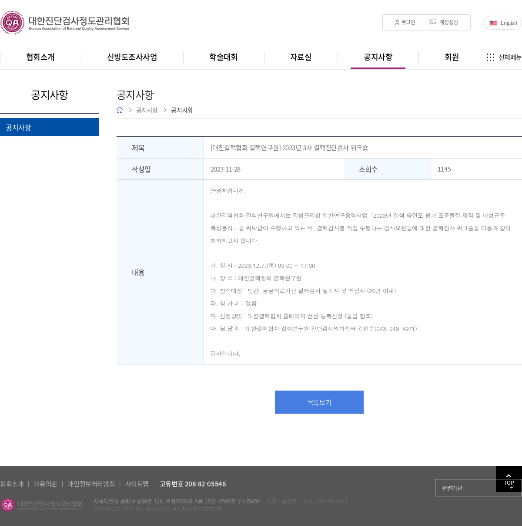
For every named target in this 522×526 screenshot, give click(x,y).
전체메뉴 (510, 57)
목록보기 (319, 402)
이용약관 (45, 484)
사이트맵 (137, 484)
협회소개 (11, 484)
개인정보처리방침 (91, 484)
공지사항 (18, 127)
